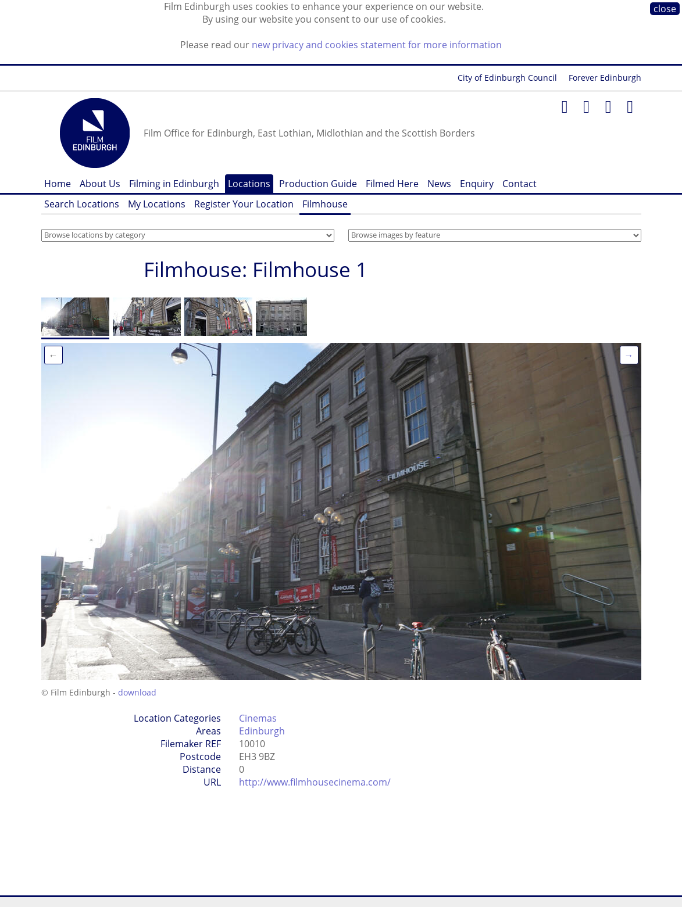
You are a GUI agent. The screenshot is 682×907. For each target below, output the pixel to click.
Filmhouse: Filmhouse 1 (255, 269)
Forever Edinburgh (605, 77)
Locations (249, 183)
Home (57, 183)
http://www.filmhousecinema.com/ (315, 782)
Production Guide (318, 183)
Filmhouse (325, 204)
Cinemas (258, 718)
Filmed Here (392, 183)
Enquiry (477, 183)
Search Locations (81, 204)
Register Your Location (244, 204)
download (137, 692)
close (665, 8)
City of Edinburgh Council (507, 77)
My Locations (156, 204)
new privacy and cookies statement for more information (377, 44)
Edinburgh (262, 731)
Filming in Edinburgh (174, 183)
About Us (100, 183)
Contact (519, 183)
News (439, 183)
